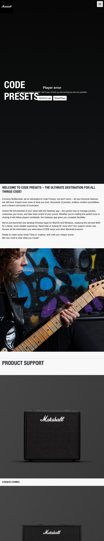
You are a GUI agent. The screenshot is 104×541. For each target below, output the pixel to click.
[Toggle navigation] (100, 4)
